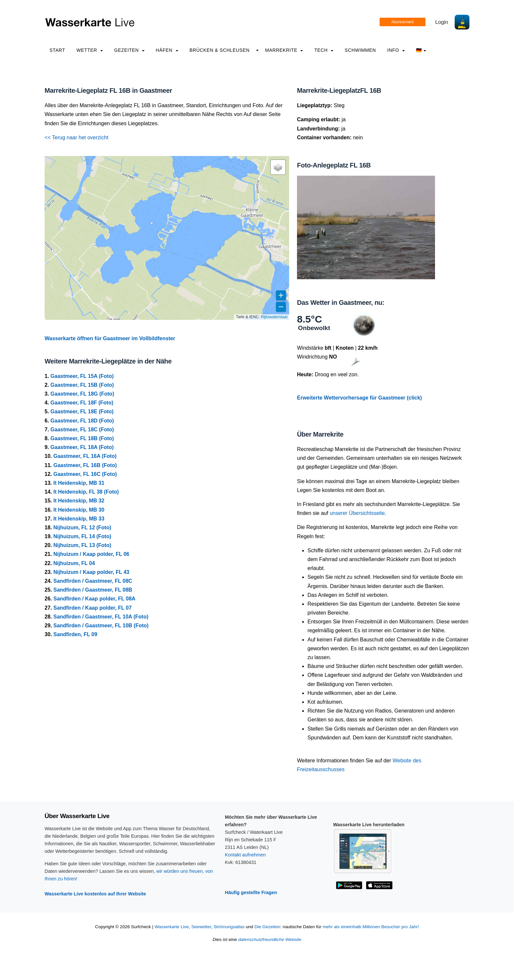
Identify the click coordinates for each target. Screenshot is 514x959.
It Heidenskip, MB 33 (79, 518)
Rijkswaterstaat (274, 317)
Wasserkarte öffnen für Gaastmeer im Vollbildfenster (110, 338)
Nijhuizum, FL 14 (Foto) (82, 536)
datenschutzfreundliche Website (269, 939)
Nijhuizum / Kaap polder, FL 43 (91, 572)
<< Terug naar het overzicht (77, 137)
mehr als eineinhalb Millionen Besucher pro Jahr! (371, 926)
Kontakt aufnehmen (245, 854)
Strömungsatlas (228, 926)
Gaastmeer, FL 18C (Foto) (82, 429)
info (396, 50)
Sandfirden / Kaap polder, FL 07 (92, 608)
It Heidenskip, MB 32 (79, 500)
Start (57, 50)
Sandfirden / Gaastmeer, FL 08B (92, 590)
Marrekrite (284, 50)
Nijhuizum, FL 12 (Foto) (82, 527)
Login (441, 22)
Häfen (167, 50)
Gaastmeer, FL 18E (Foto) (82, 411)
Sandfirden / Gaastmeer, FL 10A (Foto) (100, 616)
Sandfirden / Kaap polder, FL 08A (94, 598)
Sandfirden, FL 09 (75, 634)
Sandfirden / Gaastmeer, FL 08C (92, 581)
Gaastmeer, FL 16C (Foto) (85, 474)
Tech (323, 50)
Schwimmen (360, 50)
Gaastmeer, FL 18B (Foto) (82, 438)
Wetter (89, 50)
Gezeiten (129, 50)
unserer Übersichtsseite (357, 513)
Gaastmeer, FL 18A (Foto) (82, 447)
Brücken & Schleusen (219, 50)
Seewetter (201, 926)
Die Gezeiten (267, 926)
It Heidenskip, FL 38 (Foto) (86, 492)
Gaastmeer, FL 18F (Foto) (81, 402)
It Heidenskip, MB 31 (79, 483)
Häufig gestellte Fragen (251, 892)
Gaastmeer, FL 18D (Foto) (82, 420)
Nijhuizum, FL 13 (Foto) (82, 545)
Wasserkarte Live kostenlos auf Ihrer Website (95, 893)
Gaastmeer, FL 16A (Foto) (85, 456)
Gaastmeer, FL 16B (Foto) (85, 465)
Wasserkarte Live (171, 926)
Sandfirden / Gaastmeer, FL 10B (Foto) (100, 625)
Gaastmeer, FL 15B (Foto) (82, 385)
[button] (278, 167)
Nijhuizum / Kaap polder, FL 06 (91, 554)
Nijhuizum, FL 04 (74, 563)
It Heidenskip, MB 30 (79, 510)
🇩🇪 (421, 50)
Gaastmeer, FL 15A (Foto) (82, 376)
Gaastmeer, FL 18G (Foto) (82, 394)
